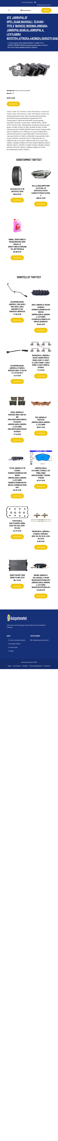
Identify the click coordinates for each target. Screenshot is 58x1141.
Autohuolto (14, 647)
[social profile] (35, 2)
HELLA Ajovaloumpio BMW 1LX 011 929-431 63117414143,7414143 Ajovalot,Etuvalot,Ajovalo (40, 190)
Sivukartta (46, 666)
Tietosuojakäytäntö (35, 666)
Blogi (11, 651)
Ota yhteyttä (17, 666)
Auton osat (18, 90)
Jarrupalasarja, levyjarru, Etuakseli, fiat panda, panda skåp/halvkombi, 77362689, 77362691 (40, 473)
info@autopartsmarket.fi (44, 5)
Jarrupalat (26, 90)
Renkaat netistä (15, 644)
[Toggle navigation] (9, 10)
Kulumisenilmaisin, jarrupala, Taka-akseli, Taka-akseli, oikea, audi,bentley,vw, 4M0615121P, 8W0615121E (17, 306)
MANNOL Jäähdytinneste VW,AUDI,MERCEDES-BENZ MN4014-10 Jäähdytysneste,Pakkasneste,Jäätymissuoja (17, 244)
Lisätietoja (13, 104)
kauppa (46, 10)
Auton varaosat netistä (17, 640)
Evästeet (25, 666)
